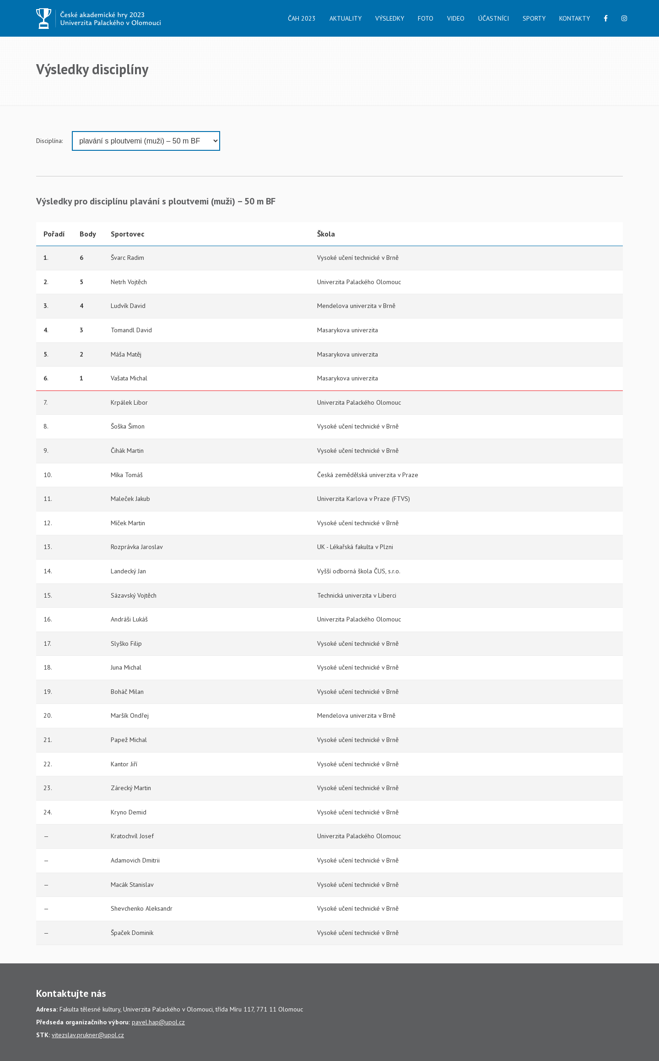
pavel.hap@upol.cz (158, 1022)
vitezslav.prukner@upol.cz (88, 1035)
